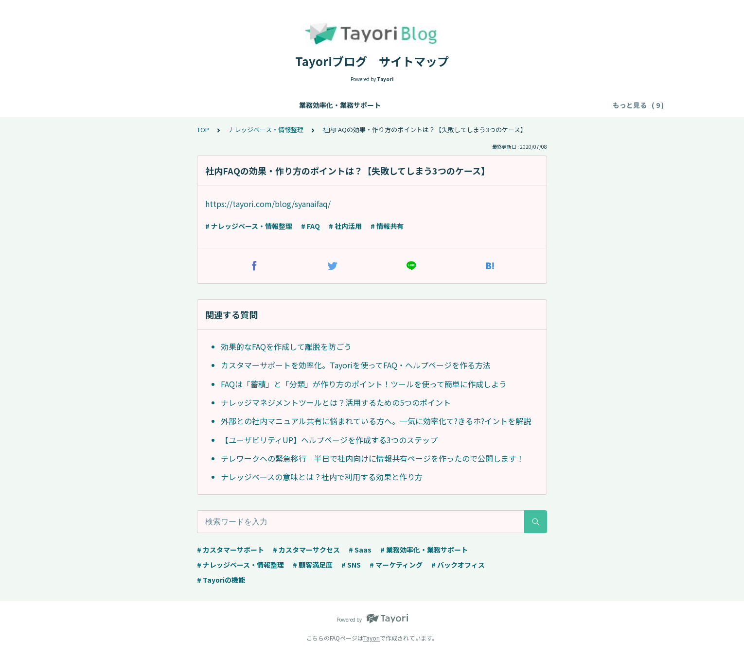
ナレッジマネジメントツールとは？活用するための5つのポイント (336, 402)
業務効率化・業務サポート (129, 105)
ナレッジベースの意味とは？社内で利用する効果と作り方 (322, 477)
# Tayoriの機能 (221, 580)
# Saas (360, 549)
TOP (203, 129)
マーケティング (452, 105)
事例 (584, 105)
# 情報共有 (387, 226)
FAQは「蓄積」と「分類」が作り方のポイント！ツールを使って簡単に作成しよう (364, 384)
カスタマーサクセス (384, 105)
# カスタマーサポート (230, 549)
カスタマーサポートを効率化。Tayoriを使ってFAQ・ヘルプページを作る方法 (356, 365)
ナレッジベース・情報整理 (224, 105)
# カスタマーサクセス (306, 549)
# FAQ (310, 226)
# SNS (351, 565)
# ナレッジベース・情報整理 (248, 226)
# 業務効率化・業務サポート (424, 549)
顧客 (557, 105)
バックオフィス (513, 105)
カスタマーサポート (309, 105)
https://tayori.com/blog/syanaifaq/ (268, 203)
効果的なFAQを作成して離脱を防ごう (286, 346)
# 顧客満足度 (313, 565)
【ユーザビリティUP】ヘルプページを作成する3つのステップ (329, 440)
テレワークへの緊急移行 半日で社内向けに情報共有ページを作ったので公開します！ (372, 458)
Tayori (371, 638)
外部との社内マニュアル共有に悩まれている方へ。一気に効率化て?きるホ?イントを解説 (376, 421)
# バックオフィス (458, 565)
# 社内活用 (345, 226)
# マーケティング (396, 565)
